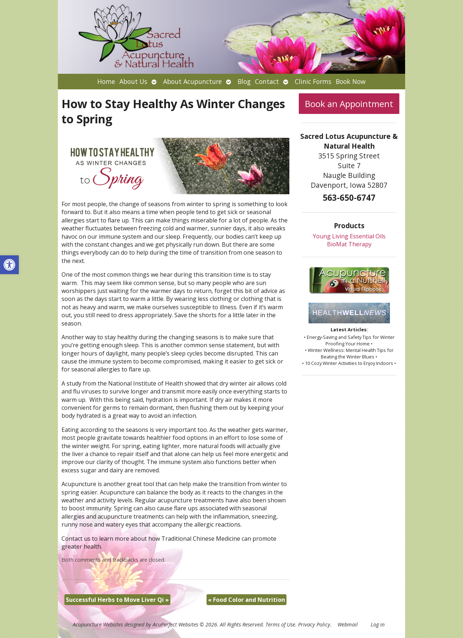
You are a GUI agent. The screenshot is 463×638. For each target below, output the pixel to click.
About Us (133, 81)
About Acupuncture (192, 81)
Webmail (347, 624)
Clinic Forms (313, 81)
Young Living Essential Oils (349, 236)
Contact (267, 81)
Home (106, 81)
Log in (378, 624)
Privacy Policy (314, 624)
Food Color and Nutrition (246, 600)
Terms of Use (280, 624)
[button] (9, 264)
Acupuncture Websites (98, 624)
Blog (244, 81)
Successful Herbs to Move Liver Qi (117, 600)
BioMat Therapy (349, 244)
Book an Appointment (349, 104)
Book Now (351, 81)
